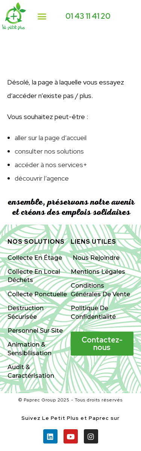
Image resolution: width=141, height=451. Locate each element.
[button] (42, 16)
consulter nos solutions (49, 151)
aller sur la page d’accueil (50, 137)
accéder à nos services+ (51, 164)
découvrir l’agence (42, 178)
